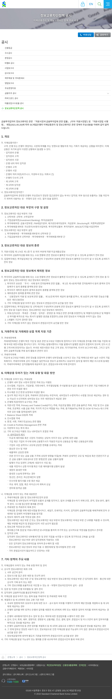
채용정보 (21, 669)
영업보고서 (9, 83)
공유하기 (101, 35)
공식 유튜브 (7, 674)
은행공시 (14, 665)
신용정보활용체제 (70, 665)
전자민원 (82, 665)
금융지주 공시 (10, 93)
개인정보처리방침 (54, 665)
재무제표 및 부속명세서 (14, 78)
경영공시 (8, 58)
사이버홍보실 (93, 665)
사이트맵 (29, 669)
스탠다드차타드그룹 (46, 674)
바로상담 (84, 35)
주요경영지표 (10, 88)
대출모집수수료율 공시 (14, 103)
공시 (21, 657)
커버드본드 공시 (11, 98)
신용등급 (8, 48)
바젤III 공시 (9, 63)
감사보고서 (9, 73)
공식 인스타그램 (31, 674)
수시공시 (8, 53)
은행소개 (11, 657)
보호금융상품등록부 (26, 665)
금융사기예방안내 (9, 669)
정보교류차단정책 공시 (14, 108)
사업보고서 (9, 68)
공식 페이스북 (18, 674)
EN (91, 4)
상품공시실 (40, 665)
